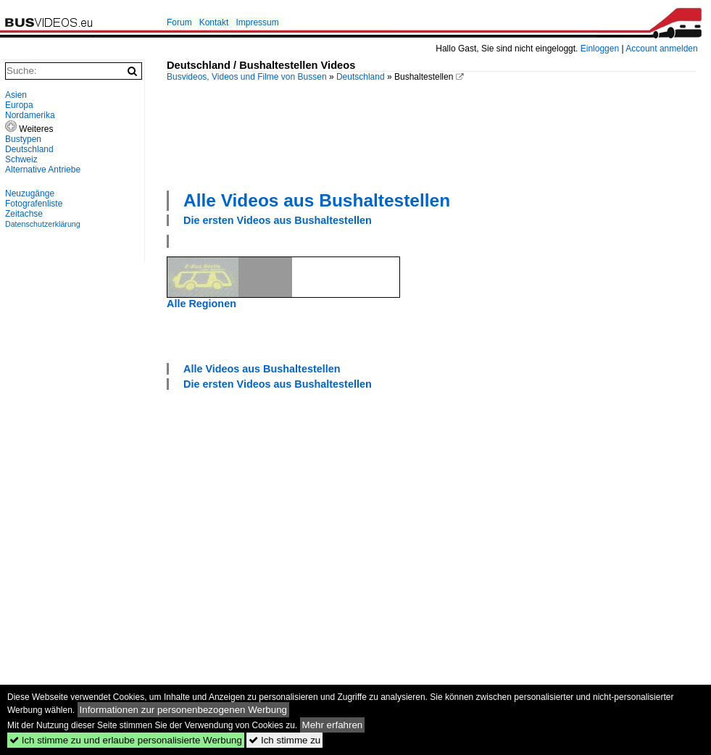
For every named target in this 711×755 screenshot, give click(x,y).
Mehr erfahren (332, 724)
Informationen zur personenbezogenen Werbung (184, 709)
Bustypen (23, 139)
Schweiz (21, 159)
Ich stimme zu (284, 740)
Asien (16, 95)
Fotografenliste (33, 204)
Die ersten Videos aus (277, 220)
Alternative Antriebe (42, 169)
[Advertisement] (219, 134)
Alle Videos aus (316, 200)
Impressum (257, 22)
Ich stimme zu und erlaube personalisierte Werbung (125, 740)
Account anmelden (661, 48)
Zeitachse (24, 214)
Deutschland (360, 77)
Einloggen (600, 48)
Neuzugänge (29, 193)
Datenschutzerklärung (42, 224)
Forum (179, 22)
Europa (19, 105)
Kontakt (214, 22)
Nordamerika (30, 115)
